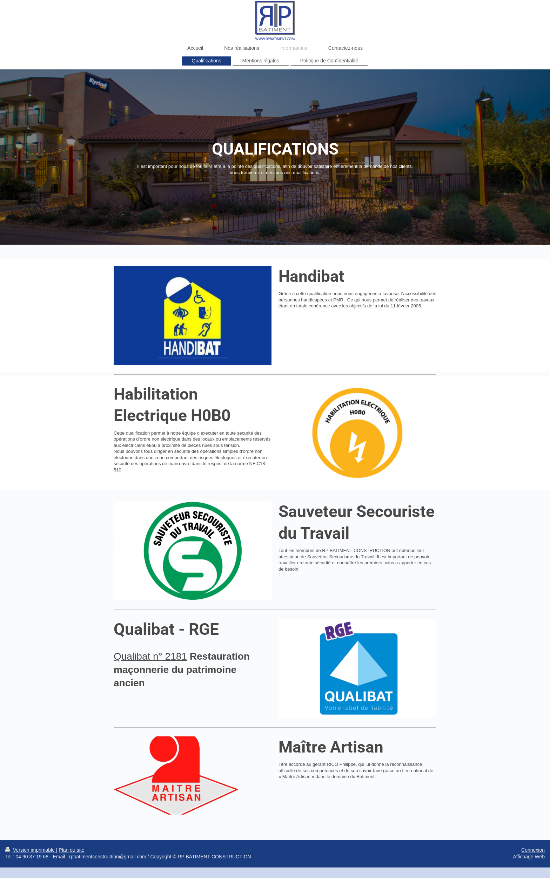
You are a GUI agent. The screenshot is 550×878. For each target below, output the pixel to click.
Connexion (533, 850)
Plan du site (71, 850)
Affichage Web (529, 856)
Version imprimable (30, 850)
